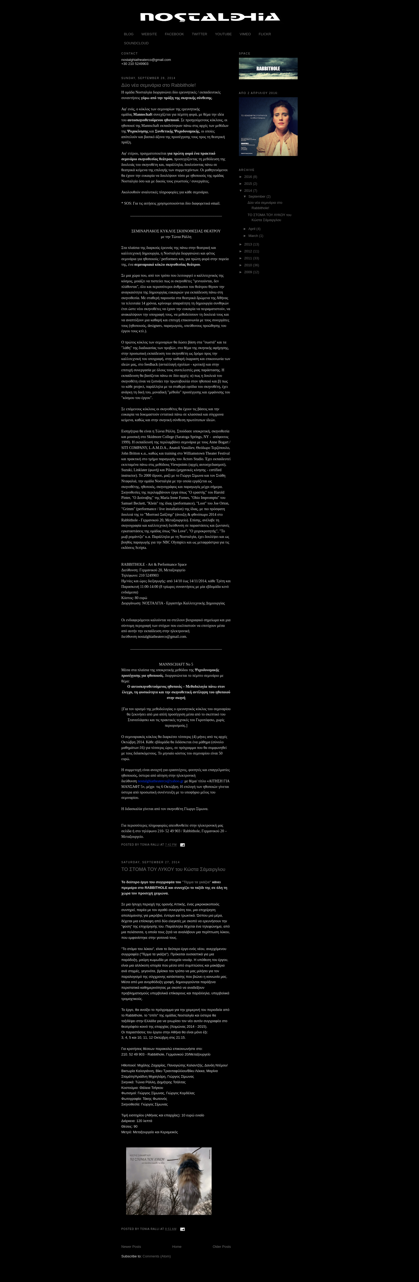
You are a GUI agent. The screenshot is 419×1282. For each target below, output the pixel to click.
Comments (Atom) (157, 1256)
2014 (248, 191)
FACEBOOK (174, 34)
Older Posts (222, 1247)
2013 (248, 244)
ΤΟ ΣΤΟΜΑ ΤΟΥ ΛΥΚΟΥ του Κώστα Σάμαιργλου (173, 869)
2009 (248, 272)
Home (177, 1247)
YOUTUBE (223, 34)
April (253, 229)
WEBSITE (149, 34)
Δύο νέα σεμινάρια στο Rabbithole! (158, 85)
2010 (248, 265)
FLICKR (265, 34)
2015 (248, 184)
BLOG (129, 34)
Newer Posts (131, 1247)
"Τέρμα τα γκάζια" (196, 882)
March (254, 236)
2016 (248, 177)
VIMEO (245, 34)
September (257, 196)
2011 (248, 258)
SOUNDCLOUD (136, 43)
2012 (248, 251)
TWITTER (199, 34)
